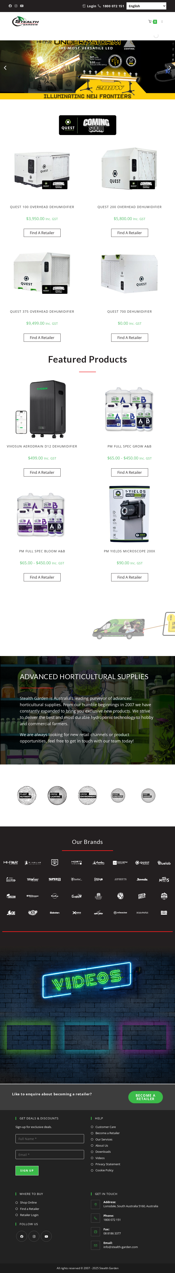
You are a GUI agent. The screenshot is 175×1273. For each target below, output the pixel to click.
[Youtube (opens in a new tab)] (22, 6)
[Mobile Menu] (160, 21)
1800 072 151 (113, 6)
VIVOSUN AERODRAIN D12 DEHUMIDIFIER (42, 446)
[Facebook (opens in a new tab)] (11, 6)
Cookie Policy (104, 1170)
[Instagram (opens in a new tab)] (16, 6)
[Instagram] (33, 1236)
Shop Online (28, 1202)
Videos (100, 1158)
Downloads (103, 1152)
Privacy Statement (107, 1164)
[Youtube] (46, 1236)
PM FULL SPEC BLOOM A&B (42, 551)
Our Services (103, 1139)
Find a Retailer (29, 1209)
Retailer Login (29, 1215)
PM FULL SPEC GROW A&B (130, 446)
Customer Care (105, 1127)
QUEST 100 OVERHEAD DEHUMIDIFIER (42, 207)
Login (91, 6)
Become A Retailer (146, 1097)
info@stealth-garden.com (120, 1247)
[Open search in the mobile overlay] (155, 35)
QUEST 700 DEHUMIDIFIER (129, 311)
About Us (101, 1145)
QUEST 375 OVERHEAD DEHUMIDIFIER (42, 311)
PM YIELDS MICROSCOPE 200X (129, 551)
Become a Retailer (107, 1133)
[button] (5, 67)
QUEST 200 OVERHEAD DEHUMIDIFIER (130, 207)
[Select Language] (146, 6)
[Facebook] (21, 1236)
